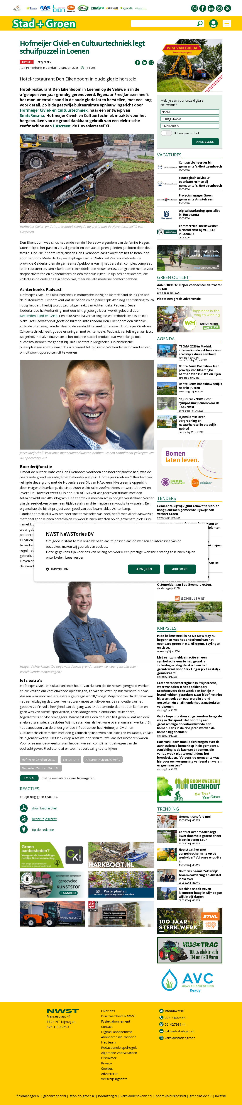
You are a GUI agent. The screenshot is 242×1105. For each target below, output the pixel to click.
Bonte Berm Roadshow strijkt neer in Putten (200, 386)
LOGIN (29, 778)
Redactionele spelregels (119, 1047)
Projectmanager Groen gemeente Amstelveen (196, 197)
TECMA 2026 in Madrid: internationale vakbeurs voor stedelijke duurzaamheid (200, 350)
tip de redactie (43, 829)
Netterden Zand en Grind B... (41, 768)
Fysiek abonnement (115, 1021)
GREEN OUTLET (173, 277)
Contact (107, 1026)
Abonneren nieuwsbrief (118, 1037)
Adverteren (109, 1073)
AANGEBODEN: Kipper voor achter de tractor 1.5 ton (189, 287)
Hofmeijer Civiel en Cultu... (39, 759)
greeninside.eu (201, 1096)
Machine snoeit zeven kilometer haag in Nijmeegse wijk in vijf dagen (200, 893)
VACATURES (169, 155)
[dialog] (121, 552)
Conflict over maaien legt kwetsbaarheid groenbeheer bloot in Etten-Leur (200, 836)
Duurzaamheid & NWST (118, 1016)
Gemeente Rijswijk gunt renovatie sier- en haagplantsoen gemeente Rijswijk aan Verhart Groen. (188, 510)
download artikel (44, 808)
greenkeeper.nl (54, 1096)
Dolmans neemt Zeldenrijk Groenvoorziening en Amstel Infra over (200, 875)
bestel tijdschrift (44, 819)
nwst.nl (220, 1096)
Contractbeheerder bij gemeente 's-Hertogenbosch (200, 164)
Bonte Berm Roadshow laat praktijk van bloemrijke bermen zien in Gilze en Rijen (200, 370)
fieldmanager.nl (28, 1096)
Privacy (106, 1063)
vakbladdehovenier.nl (136, 1096)
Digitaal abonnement (116, 1032)
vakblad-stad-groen (179, 1031)
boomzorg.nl (107, 1096)
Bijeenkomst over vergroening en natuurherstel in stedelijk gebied (197, 423)
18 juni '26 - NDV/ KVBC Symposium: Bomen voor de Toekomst (199, 403)
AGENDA (166, 339)
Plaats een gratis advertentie (179, 299)
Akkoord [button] (180, 569)
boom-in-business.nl (171, 1096)
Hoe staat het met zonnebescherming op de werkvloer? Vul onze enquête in (200, 855)
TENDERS (166, 498)
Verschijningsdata (114, 1079)
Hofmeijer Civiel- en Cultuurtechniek (54, 110)
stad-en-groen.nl (82, 1096)
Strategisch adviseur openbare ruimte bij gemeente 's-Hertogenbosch (200, 182)
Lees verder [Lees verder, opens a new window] (74, 557)
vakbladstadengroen (180, 1038)
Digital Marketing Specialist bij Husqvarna (199, 213)
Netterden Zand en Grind (39, 315)
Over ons (108, 1011)
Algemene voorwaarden (119, 1052)
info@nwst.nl (174, 1011)
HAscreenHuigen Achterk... (103, 759)
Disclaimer (109, 1058)
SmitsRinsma (32, 115)
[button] (57, 569)
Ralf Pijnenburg (31, 68)
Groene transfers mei (195, 816)
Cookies (107, 1068)
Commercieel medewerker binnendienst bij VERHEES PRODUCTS (198, 230)
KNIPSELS (166, 628)
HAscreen (61, 125)
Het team (108, 1042)
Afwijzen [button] (144, 569)
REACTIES (29, 789)
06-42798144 (175, 1024)
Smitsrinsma (71, 759)
